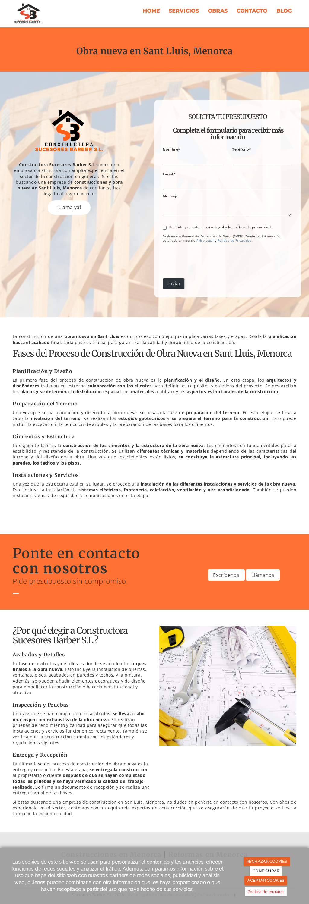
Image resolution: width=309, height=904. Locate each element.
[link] (205, 240)
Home (151, 11)
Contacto (252, 11)
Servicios (184, 11)
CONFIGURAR (266, 871)
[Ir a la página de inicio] (28, 13)
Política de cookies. (265, 892)
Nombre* (171, 149)
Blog (284, 11)
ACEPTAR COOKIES (265, 880)
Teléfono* (241, 149)
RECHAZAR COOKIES (267, 861)
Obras (218, 11)
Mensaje (171, 195)
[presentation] (208, 262)
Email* (169, 173)
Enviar (174, 283)
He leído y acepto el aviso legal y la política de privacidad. (217, 227)
